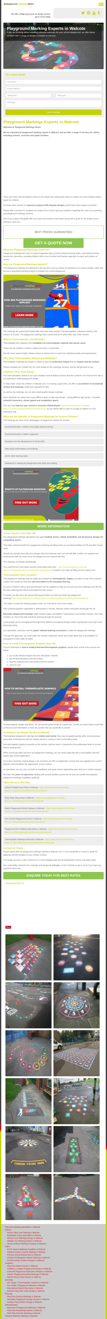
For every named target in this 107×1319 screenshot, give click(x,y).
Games (8, 1230)
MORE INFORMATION (53, 526)
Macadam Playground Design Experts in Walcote (28, 1299)
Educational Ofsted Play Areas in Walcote (25, 1288)
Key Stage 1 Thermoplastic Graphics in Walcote (27, 1282)
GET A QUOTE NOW (53, 243)
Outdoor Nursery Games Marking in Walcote (26, 1252)
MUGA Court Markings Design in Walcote (25, 1238)
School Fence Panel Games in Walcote (24, 1277)
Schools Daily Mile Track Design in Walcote (26, 1291)
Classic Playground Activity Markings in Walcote (27, 1274)
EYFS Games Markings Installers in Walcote (26, 1249)
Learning (9, 1280)
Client (7, 1246)
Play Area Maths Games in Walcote (22, 1266)
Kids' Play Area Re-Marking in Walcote (23, 1313)
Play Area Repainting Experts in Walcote (24, 1310)
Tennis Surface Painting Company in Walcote (26, 1244)
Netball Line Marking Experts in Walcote (24, 1241)
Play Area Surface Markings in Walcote (24, 1296)
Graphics (9, 1263)
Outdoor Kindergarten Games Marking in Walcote (28, 1257)
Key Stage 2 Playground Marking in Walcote (26, 1285)
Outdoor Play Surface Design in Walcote (24, 1302)
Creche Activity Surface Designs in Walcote (25, 1260)
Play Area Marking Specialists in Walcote (22, 1227)
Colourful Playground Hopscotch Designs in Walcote (29, 1271)
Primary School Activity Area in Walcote (24, 1255)
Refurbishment (11, 1305)
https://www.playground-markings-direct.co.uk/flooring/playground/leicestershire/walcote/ (50, 598)
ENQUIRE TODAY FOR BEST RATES (53, 875)
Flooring (8, 1294)
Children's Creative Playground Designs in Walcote (29, 1269)
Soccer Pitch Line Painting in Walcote (23, 1232)
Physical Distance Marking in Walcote (21, 1316)
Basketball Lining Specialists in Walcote (24, 1235)
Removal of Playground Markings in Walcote (26, 1307)
